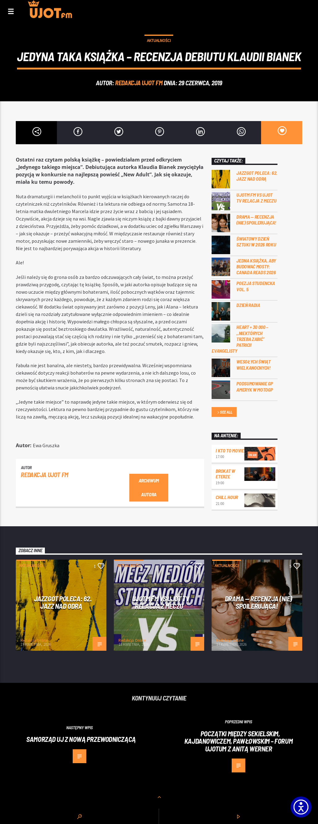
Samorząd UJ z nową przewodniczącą (80, 739)
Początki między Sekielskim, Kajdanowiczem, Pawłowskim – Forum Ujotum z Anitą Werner (238, 741)
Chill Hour (227, 497)
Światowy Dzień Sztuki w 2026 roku (256, 241)
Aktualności (159, 40)
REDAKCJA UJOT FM (138, 82)
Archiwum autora (149, 487)
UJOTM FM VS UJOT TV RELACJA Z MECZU (256, 198)
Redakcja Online (34, 640)
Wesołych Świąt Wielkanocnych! (253, 364)
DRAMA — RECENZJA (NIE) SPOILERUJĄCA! (256, 219)
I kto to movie (230, 450)
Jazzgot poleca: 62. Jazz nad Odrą (256, 176)
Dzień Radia (248, 305)
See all (224, 412)
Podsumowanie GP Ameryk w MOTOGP (254, 386)
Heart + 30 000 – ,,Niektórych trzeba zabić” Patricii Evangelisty (240, 339)
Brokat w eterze (225, 473)
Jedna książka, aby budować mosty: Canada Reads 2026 (256, 266)
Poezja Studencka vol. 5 (255, 286)
